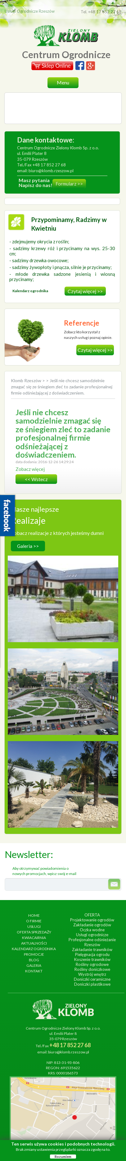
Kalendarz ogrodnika (34, 948)
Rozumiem (63, 1157)
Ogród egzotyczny (63, 764)
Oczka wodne (92, 929)
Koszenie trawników (92, 959)
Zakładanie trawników (92, 949)
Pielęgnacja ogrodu (92, 954)
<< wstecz (36, 479)
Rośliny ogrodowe (92, 964)
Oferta (92, 914)
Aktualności (34, 943)
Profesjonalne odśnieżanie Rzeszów (92, 942)
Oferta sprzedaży (34, 932)
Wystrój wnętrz (92, 974)
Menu (63, 82)
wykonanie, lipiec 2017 (63, 771)
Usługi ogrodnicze (92, 934)
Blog (34, 960)
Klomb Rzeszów (26, 380)
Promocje (34, 954)
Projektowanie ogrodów (92, 919)
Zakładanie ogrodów (92, 924)
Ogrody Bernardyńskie (63, 672)
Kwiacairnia (34, 937)
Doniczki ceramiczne (92, 979)
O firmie (34, 921)
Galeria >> (28, 546)
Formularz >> (69, 183)
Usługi (34, 926)
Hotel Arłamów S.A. (63, 579)
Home (34, 915)
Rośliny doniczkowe (92, 969)
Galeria (33, 965)
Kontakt (34, 971)
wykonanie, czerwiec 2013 (63, 678)
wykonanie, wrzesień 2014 (63, 585)
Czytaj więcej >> (85, 291)
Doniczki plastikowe (92, 984)
